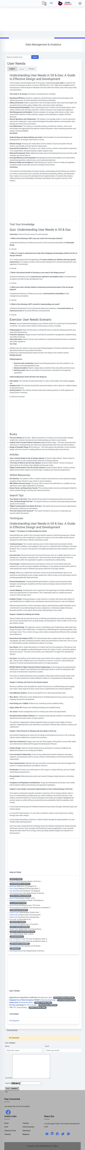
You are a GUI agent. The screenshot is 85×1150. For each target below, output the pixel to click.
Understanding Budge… (33, 1000)
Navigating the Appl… (31, 997)
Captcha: (8, 1083)
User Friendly (14, 888)
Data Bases (26, 1130)
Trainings (7, 1134)
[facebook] (8, 1112)
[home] (65, 3)
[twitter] (63, 1134)
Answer (13, 249)
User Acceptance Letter (18, 939)
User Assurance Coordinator (19, 907)
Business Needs (15, 881)
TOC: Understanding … (19, 1007)
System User (14, 929)
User (11, 919)
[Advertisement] (42, 15)
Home (6, 1123)
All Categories (14, 1020)
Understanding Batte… (22, 1002)
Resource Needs (15, 900)
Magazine (26, 1134)
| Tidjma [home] (55, 1146)
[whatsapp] (68, 1134)
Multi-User (13, 886)
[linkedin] (52, 1133)
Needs (12, 898)
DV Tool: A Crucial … (24, 1005)
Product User (14, 912)
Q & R (6, 1127)
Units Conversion (28, 1127)
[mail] (47, 1134)
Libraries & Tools (10, 1130)
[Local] (44, 3)
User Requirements (16, 893)
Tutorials (26, 1123)
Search (35, 57)
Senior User (13, 917)
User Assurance (15, 946)
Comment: (8, 1078)
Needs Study (14, 905)
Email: (47, 1046)
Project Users (14, 915)
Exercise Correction (18, 397)
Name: (7, 1046)
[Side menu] (51, 3)
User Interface (14, 891)
